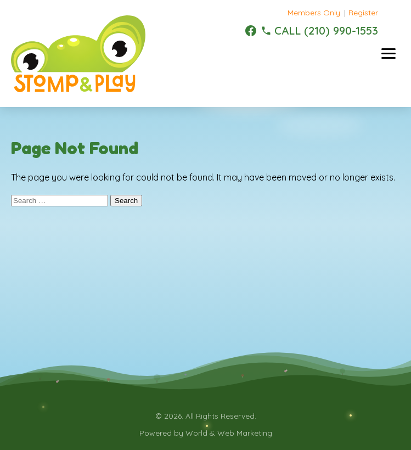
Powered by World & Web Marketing (205, 433)
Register (363, 13)
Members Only (314, 13)
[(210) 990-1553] (319, 31)
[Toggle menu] (388, 53)
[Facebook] (250, 30)
